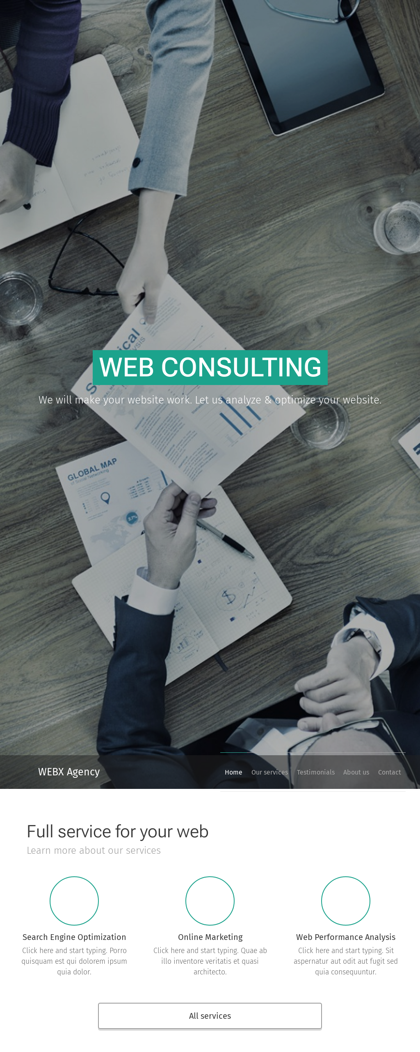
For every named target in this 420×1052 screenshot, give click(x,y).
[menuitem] (207, 772)
